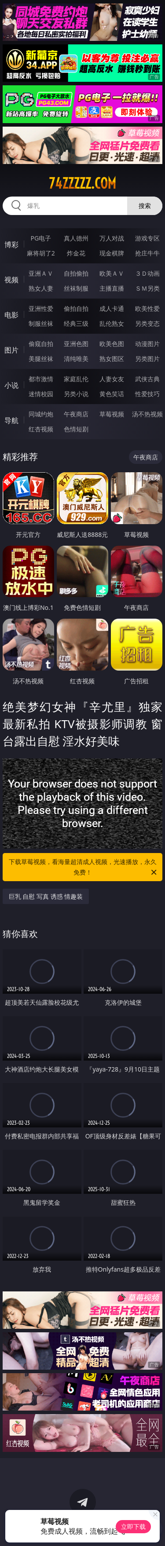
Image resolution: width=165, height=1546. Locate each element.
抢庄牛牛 (147, 253)
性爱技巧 (147, 394)
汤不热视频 (147, 414)
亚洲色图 (76, 343)
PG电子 (40, 238)
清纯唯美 (76, 358)
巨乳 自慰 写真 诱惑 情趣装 (46, 896)
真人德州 (76, 238)
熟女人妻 (41, 288)
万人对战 (111, 238)
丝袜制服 (76, 288)
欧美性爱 (147, 308)
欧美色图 (111, 343)
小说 (11, 385)
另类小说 (76, 394)
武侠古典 (147, 379)
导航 (11, 420)
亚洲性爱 (41, 308)
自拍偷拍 (76, 273)
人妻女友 (111, 379)
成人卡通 (111, 308)
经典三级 (76, 323)
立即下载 (133, 1526)
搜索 (145, 205)
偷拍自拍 (76, 308)
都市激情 (41, 379)
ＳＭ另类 (147, 288)
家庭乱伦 (76, 379)
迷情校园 (41, 394)
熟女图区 (111, 358)
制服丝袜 (41, 323)
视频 (11, 279)
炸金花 (76, 253)
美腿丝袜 (41, 358)
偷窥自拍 (41, 343)
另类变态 (147, 323)
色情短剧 (76, 429)
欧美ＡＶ (111, 273)
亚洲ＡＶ (41, 273)
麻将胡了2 (41, 253)
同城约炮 (41, 414)
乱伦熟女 (111, 323)
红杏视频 (41, 429)
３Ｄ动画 (147, 273)
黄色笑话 (111, 394)
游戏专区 (147, 238)
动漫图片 (147, 343)
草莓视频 (111, 414)
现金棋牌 (111, 253)
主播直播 (111, 288)
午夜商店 (76, 414)
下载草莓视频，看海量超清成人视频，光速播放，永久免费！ (83, 867)
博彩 (11, 244)
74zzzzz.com (82, 183)
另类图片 (147, 358)
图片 (11, 350)
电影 (11, 315)
